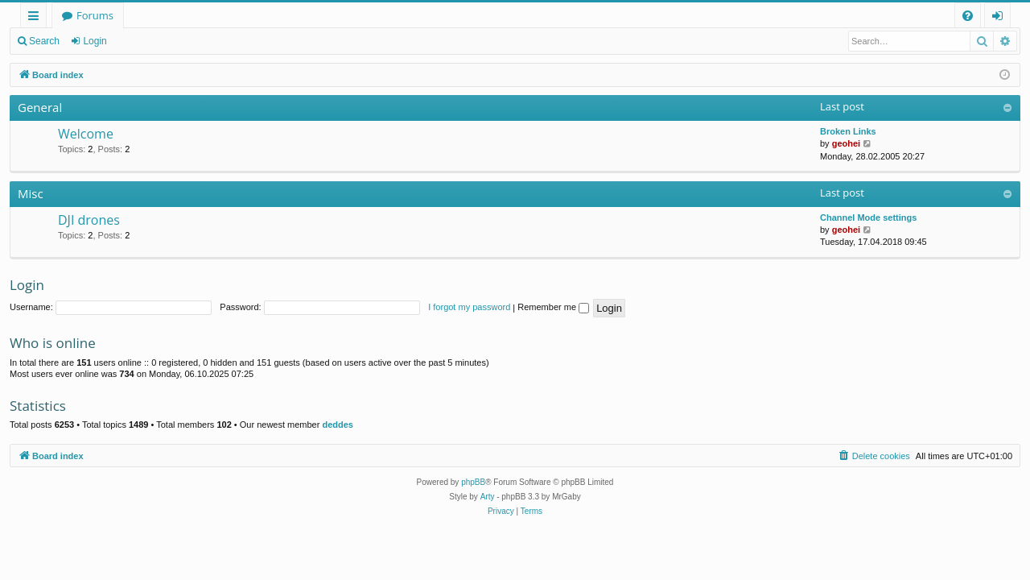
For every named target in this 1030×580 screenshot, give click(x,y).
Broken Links (848, 131)
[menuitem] (967, 15)
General (40, 107)
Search (44, 41)
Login (94, 41)
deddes (337, 424)
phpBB (473, 482)
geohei (846, 143)
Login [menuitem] (1000, 18)
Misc (30, 193)
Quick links (36, 18)
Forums (94, 15)
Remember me (553, 307)
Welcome (85, 134)
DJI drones (89, 220)
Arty (487, 496)
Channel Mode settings (868, 217)
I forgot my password (469, 307)
